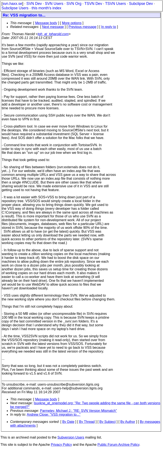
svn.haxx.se (12, 3)
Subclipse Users (14, 8)
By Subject (107, 422)
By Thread (87, 422)
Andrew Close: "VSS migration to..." (53, 414)
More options (72, 23)
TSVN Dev (93, 3)
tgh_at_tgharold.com (53, 34)
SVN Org (73, 3)
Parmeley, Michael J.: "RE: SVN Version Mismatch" (78, 410)
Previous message (83, 27)
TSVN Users (115, 3)
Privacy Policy (61, 444)
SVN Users (54, 3)
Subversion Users (71, 437)
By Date (68, 422)
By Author (127, 422)
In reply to (108, 27)
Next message (53, 27)
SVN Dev (34, 3)
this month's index (46, 8)
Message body (46, 23)
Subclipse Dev (141, 3)
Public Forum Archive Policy (118, 444)
